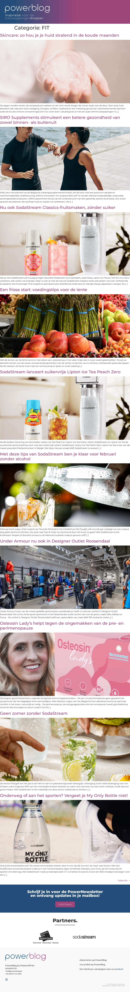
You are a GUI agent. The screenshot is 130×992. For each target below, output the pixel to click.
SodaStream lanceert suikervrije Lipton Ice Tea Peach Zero (60, 371)
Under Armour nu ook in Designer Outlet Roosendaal (55, 541)
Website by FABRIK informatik (113, 986)
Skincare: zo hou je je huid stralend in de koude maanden (59, 35)
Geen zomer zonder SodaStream (34, 713)
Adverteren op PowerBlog (93, 960)
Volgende (124, 880)
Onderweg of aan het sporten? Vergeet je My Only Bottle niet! (64, 795)
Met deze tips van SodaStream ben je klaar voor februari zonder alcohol (58, 456)
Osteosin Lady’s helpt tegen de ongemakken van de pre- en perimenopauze (62, 626)
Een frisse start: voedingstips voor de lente (43, 289)
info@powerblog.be (13, 971)
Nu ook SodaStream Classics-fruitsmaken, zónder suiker (57, 207)
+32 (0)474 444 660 (13, 974)
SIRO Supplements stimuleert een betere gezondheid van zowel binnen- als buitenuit (60, 120)
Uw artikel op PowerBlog (92, 964)
